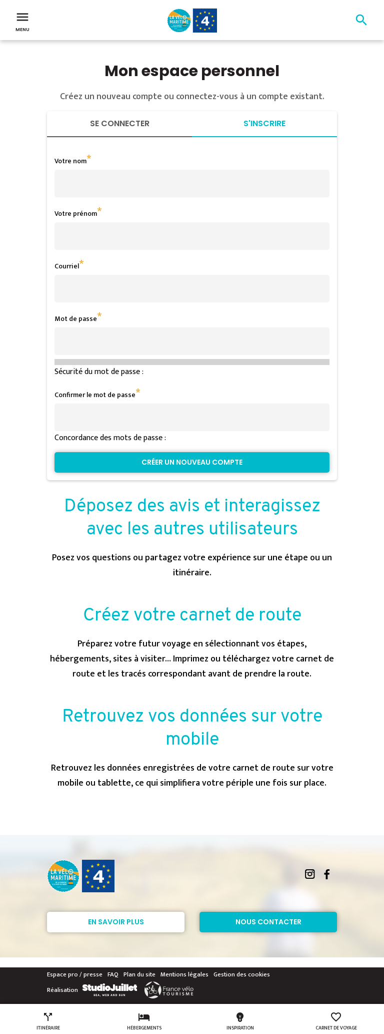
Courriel (66, 266)
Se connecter (120, 123)
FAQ (113, 974)
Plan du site (140, 974)
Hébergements (144, 1021)
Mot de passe (75, 318)
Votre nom (70, 161)
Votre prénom (75, 213)
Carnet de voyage (336, 1021)
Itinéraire (48, 1021)
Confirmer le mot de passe (95, 395)
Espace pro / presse (74, 974)
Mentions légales (184, 974)
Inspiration (240, 1021)
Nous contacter (269, 922)
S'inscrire (265, 123)
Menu (22, 21)
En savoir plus (116, 922)
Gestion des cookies (242, 974)
